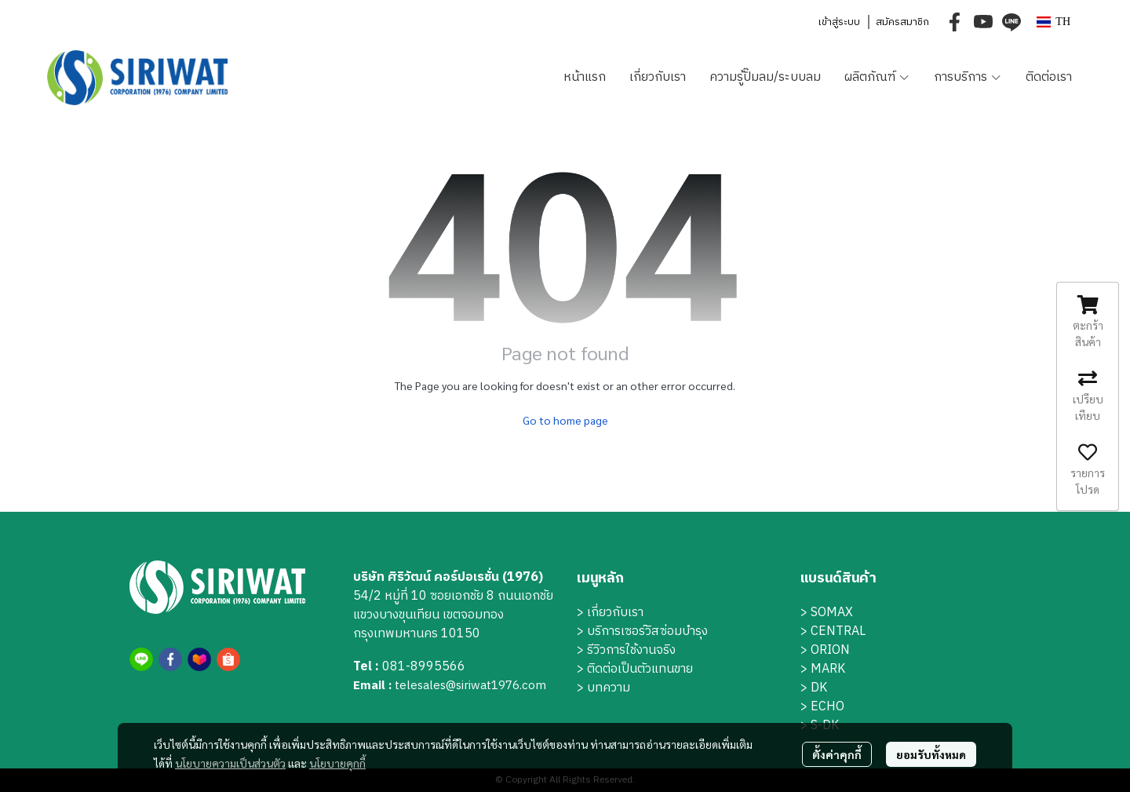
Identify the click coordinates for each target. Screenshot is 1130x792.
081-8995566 (423, 666)
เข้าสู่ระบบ (839, 22)
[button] (1053, 22)
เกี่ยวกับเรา (615, 612)
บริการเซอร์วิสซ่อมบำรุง (647, 631)
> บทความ (603, 688)
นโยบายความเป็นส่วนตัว (230, 763)
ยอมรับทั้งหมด (931, 754)
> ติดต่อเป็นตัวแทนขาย (635, 669)
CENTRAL (838, 631)
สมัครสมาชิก (902, 22)
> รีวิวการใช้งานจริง (626, 650)
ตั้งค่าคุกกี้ (837, 754)
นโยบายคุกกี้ (337, 763)
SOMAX (832, 612)
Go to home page (565, 420)
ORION (830, 650)
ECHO (827, 706)
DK (819, 688)
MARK (828, 669)
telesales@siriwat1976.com (470, 685)
